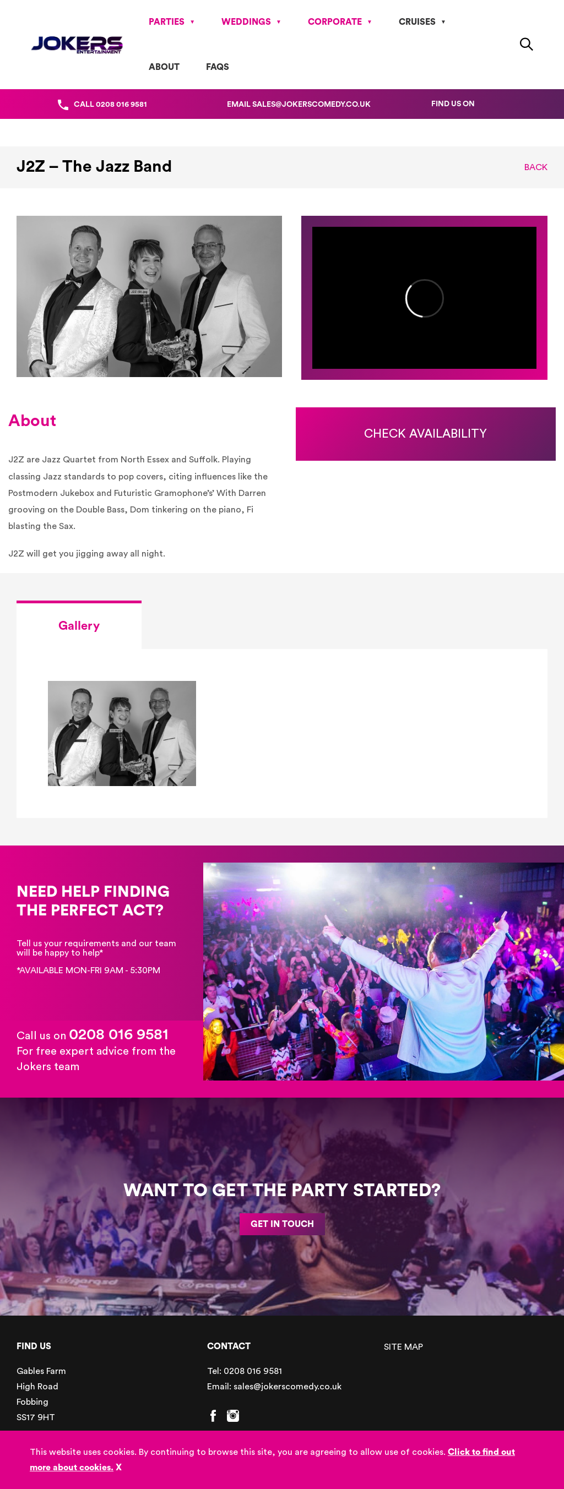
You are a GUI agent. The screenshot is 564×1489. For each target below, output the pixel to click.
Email (299, 104)
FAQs (217, 67)
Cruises (417, 22)
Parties (167, 22)
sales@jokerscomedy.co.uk (287, 1386)
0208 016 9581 (119, 1034)
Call (110, 104)
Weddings (246, 22)
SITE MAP (403, 1347)
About (164, 67)
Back (535, 167)
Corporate (335, 22)
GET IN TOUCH (282, 1224)
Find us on (453, 104)
